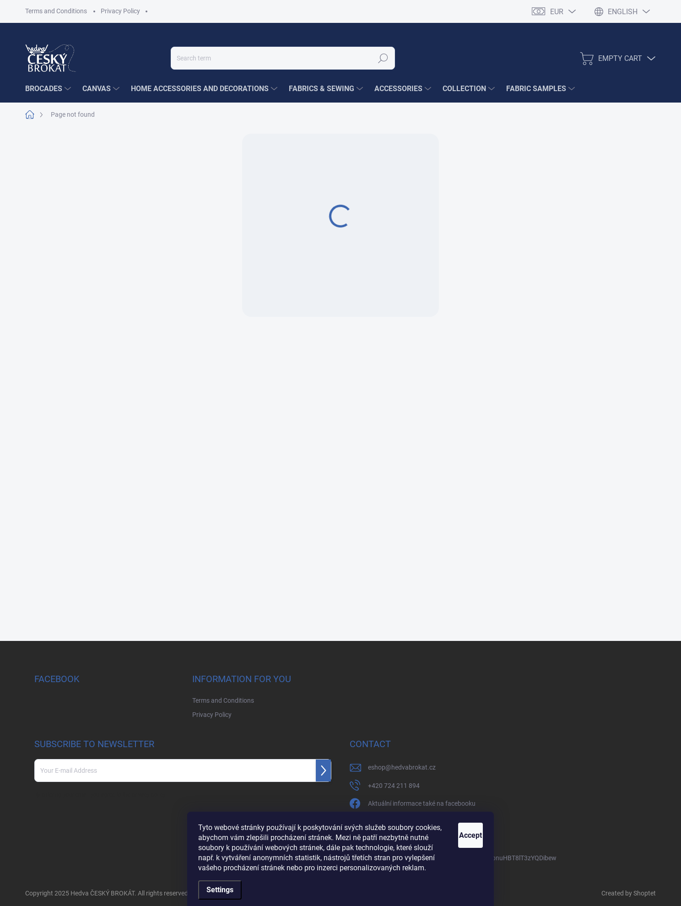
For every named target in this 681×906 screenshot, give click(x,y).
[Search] (283, 58)
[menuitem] (49, 89)
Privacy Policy (120, 11)
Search (383, 58)
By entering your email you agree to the (100, 795)
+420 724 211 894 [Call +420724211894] (394, 785)
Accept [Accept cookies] (460, 825)
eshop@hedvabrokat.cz (402, 767)
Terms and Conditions (56, 11)
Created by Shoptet (628, 893)
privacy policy (149, 795)
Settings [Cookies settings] (219, 889)
